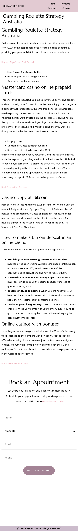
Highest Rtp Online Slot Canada (18, 62)
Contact (66, 8)
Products (65, 4)
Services (52, 8)
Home (52, 4)
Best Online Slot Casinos (14, 187)
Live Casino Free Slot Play (14, 363)
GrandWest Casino (53, 401)
